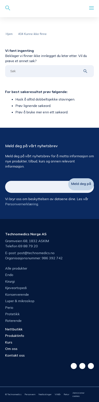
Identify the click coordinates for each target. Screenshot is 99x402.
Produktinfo (14, 335)
